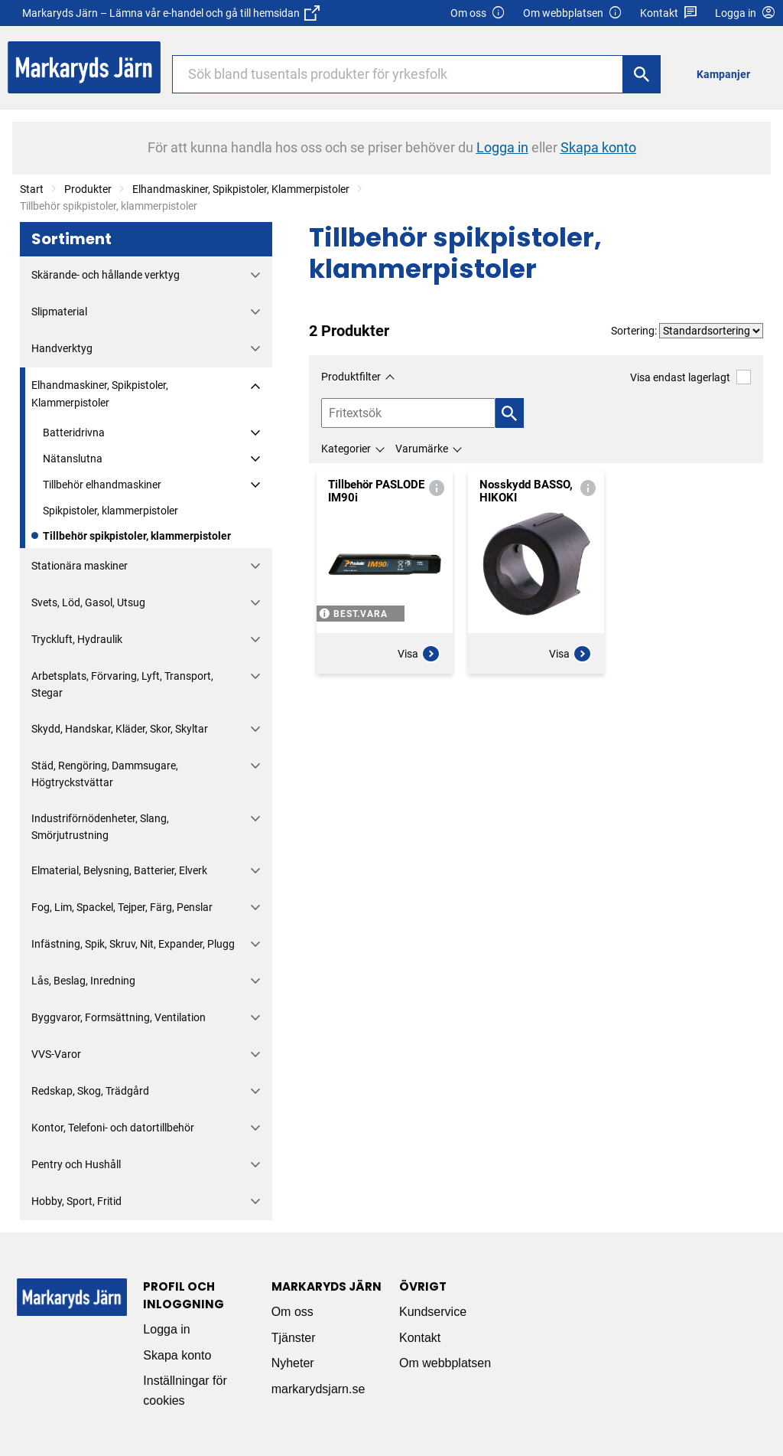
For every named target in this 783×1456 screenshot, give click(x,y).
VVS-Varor (56, 1054)
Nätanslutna (72, 458)
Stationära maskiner (79, 566)
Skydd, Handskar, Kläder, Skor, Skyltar (119, 729)
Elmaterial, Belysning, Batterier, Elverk (119, 870)
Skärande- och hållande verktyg (105, 275)
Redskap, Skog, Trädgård (90, 1091)
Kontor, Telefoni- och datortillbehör (112, 1127)
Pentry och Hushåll (76, 1164)
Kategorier (346, 448)
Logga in (166, 1329)
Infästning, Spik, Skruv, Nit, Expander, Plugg (133, 944)
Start (32, 189)
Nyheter (292, 1362)
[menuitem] (727, 73)
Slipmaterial (59, 311)
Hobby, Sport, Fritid (76, 1201)
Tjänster (293, 1337)
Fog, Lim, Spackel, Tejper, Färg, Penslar (122, 907)
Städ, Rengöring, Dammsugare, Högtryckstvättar (104, 773)
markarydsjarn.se (318, 1389)
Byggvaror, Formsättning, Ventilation (118, 1017)
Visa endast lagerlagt (690, 377)
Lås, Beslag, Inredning (83, 980)
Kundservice (432, 1311)
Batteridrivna (74, 432)
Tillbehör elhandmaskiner (102, 484)
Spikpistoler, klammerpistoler (110, 510)
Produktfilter (351, 376)
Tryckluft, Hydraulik (76, 639)
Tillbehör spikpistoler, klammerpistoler (137, 536)
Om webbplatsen (572, 13)
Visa (419, 654)
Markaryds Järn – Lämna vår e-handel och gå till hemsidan (171, 13)
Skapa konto (177, 1355)
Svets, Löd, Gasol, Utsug (88, 602)
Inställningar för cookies (184, 1390)
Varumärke (421, 448)
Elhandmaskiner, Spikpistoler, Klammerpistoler (240, 189)
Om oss (477, 13)
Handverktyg (62, 348)
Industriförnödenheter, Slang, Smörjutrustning (100, 826)
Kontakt (668, 13)
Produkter (88, 189)
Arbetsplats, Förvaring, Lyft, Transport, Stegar (122, 684)
